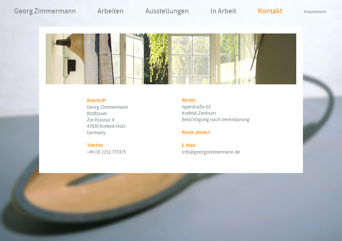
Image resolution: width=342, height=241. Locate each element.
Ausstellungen (167, 11)
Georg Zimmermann (45, 11)
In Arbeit (223, 11)
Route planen (196, 132)
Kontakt (270, 11)
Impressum (315, 12)
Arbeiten (111, 11)
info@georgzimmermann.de (211, 152)
